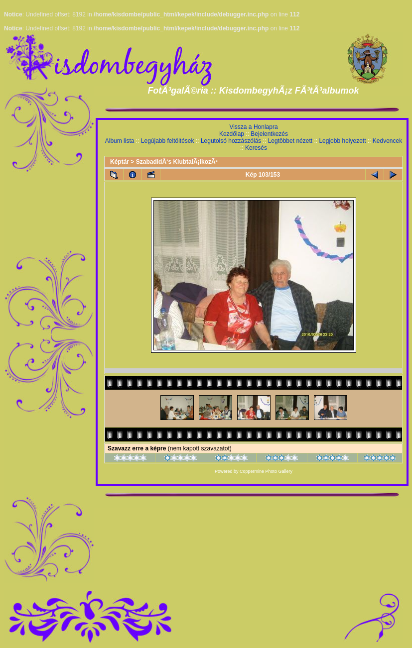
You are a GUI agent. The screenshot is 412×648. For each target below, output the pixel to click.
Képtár (119, 161)
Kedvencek (387, 140)
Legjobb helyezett (342, 140)
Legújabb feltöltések (167, 140)
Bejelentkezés (269, 133)
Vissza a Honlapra (253, 126)
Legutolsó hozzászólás (231, 140)
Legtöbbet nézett (290, 140)
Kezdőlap (231, 133)
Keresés (256, 147)
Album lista (120, 140)
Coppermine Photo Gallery (266, 471)
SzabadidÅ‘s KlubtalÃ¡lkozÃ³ (177, 161)
